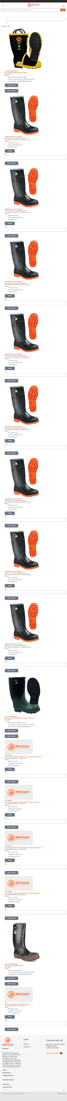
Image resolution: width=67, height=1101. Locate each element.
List (5, 26)
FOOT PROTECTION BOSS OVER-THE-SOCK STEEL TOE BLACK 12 (23, 848)
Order (10, 151)
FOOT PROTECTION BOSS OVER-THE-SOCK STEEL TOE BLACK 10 (23, 757)
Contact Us (27, 1047)
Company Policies (8, 1075)
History (5, 1070)
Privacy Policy (62, 1093)
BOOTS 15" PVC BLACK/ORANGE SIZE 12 (16, 283)
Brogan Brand (7, 1073)
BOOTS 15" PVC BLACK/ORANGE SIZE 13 (16, 355)
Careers (26, 1044)
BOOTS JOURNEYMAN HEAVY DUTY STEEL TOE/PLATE (20, 718)
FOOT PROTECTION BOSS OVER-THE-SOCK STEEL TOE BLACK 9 (22, 893)
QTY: (6, 154)
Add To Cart (11, 90)
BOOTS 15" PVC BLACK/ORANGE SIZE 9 (15, 645)
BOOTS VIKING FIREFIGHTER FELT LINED (16, 73)
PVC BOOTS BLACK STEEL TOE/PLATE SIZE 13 (17, 1004)
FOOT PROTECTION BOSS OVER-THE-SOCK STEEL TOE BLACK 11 (22, 802)
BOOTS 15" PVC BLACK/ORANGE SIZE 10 (16, 138)
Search (63, 9)
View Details (11, 85)
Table (8, 26)
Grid (2, 26)
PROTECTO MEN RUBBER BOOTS (14, 965)
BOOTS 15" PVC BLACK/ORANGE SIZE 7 (15, 500)
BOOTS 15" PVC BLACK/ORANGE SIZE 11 (16, 211)
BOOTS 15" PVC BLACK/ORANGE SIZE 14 (16, 428)
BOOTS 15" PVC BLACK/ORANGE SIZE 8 (15, 573)
